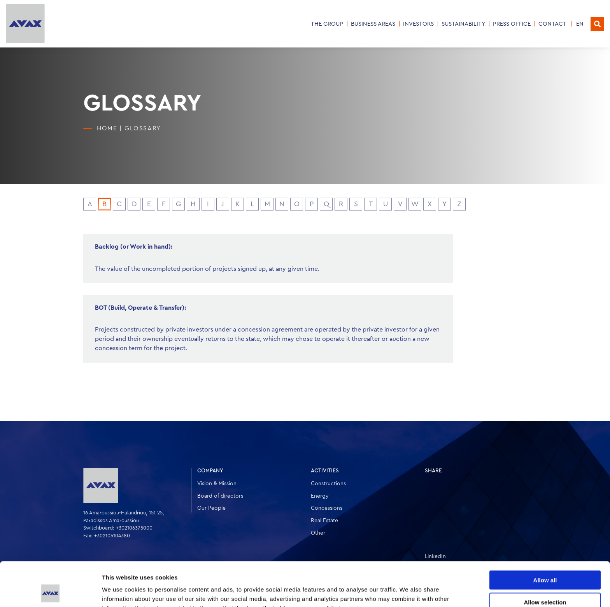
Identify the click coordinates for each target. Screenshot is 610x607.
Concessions (326, 508)
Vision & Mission (217, 483)
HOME (107, 128)
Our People (211, 508)
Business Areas (373, 24)
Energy (320, 496)
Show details (408, 591)
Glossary (142, 128)
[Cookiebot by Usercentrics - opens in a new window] (50, 592)
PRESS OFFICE (512, 24)
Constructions (328, 483)
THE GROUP (327, 24)
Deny (545, 582)
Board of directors (220, 496)
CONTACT (552, 24)
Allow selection (545, 560)
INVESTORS (418, 24)
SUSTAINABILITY (463, 24)
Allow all (545, 538)
